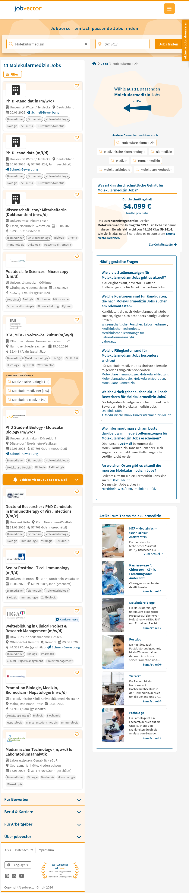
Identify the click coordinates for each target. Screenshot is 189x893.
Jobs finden (168, 44)
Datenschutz (24, 850)
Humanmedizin (146, 160)
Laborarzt (109, 341)
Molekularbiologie (114, 169)
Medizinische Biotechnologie (122, 151)
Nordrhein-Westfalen (117, 488)
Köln (116, 480)
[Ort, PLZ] (122, 44)
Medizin (119, 160)
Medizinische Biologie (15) (29, 381)
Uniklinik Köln (112, 411)
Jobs (104, 63)
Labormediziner (156, 324)
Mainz (125, 480)
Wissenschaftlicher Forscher (122, 324)
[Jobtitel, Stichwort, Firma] (48, 44)
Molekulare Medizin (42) (27, 399)
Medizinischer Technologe (121, 328)
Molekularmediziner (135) (28, 390)
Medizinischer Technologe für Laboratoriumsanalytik (123, 335)
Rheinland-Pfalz (145, 488)
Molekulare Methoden (154, 169)
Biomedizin (161, 151)
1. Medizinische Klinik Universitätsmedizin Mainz (136, 415)
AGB (8, 850)
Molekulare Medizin (153, 374)
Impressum (46, 850)
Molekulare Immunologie (120, 374)
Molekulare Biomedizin (135, 142)
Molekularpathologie (117, 378)
